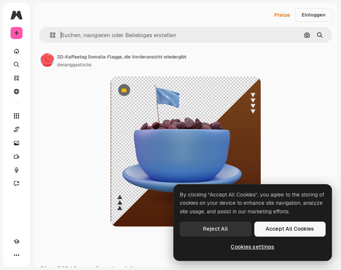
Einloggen (314, 15)
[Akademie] (17, 242)
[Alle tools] (17, 116)
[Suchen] (17, 64)
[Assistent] (17, 183)
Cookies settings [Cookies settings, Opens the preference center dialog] (252, 246)
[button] (49, 35)
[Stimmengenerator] (17, 170)
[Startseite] (17, 51)
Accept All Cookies (290, 228)
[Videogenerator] (17, 156)
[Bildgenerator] (17, 143)
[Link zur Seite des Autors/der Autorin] (47, 60)
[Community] (17, 92)
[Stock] (17, 78)
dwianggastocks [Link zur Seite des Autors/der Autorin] (74, 65)
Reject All (215, 228)
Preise (282, 15)
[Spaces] (17, 129)
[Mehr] (17, 255)
